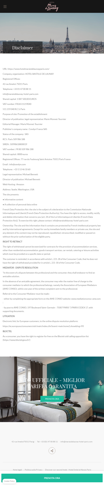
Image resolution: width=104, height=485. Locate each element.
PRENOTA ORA (52, 399)
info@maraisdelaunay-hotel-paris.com (76, 441)
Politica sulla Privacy (33, 470)
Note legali (17, 470)
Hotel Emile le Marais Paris (80, 470)
